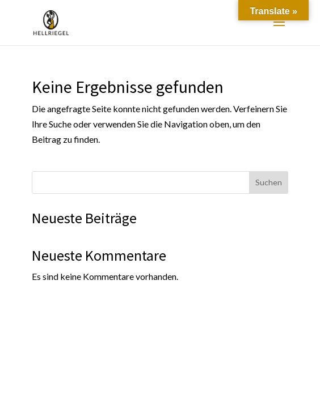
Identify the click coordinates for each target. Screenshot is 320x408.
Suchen (268, 182)
